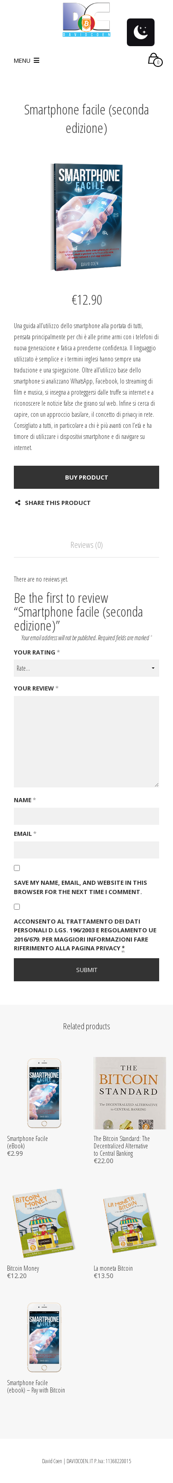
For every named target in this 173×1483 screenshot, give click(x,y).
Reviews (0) (87, 544)
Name (25, 800)
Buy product (86, 477)
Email (25, 833)
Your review (36, 688)
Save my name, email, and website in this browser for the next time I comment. (80, 887)
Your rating (37, 652)
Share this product (53, 502)
